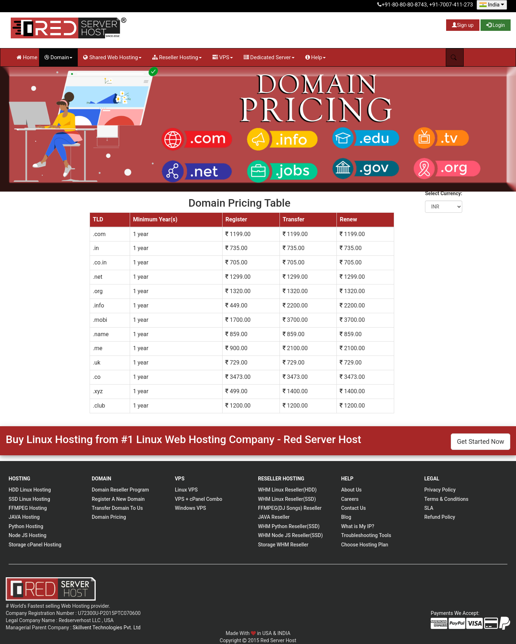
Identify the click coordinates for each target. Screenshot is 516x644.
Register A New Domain (118, 499)
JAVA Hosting (24, 517)
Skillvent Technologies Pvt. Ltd (106, 627)
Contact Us (353, 508)
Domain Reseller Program (120, 490)
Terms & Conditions (446, 499)
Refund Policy (439, 517)
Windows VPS (190, 508)
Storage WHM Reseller (283, 544)
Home (26, 57)
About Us (351, 490)
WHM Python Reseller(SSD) (289, 526)
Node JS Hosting (28, 535)
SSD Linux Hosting (29, 499)
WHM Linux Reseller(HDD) (287, 490)
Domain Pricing (109, 517)
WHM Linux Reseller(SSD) (287, 499)
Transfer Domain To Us (117, 508)
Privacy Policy (440, 490)
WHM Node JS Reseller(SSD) (290, 535)
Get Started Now (480, 441)
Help (315, 57)
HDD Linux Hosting (30, 490)
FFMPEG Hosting (28, 508)
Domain (58, 57)
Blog (346, 517)
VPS (222, 57)
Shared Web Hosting (112, 57)
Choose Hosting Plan (364, 544)
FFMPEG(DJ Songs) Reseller (290, 508)
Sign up (462, 25)
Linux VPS (186, 490)
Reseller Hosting (177, 57)
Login (495, 25)
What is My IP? (357, 526)
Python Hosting (26, 526)
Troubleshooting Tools (366, 535)
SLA (428, 508)
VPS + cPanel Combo (198, 499)
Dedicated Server (269, 57)
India (491, 4)
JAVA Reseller (274, 517)
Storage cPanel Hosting (35, 544)
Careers (350, 499)
